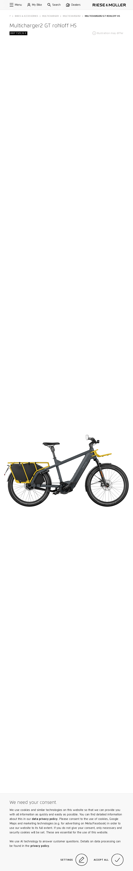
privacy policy (39, 846)
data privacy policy (45, 819)
